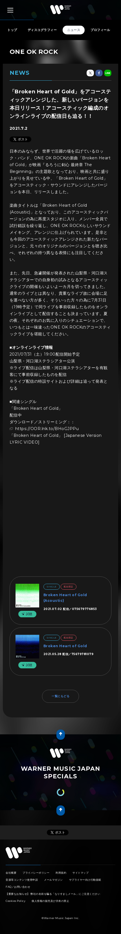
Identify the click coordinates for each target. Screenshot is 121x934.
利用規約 (61, 872)
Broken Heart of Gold (65, 646)
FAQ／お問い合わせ (18, 886)
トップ (12, 30)
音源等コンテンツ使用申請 (22, 879)
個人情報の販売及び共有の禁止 (50, 900)
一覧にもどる (60, 696)
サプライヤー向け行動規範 (85, 879)
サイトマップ (80, 872)
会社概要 (11, 872)
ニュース (73, 30)
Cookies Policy (15, 900)
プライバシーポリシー (36, 872)
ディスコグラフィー (42, 30)
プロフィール (100, 30)
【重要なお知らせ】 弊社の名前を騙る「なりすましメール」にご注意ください (53, 893)
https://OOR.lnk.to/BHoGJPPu (47, 428)
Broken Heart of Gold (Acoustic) (65, 598)
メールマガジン (53, 879)
